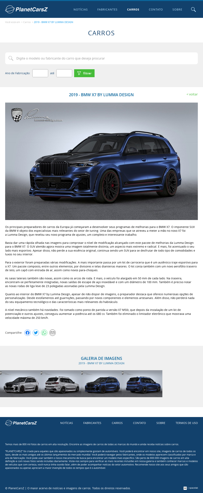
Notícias (81, 9)
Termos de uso (187, 423)
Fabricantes (107, 9)
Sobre (177, 9)
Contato (156, 9)
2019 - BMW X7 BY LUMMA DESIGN (53, 22)
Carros (133, 9)
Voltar (193, 94)
